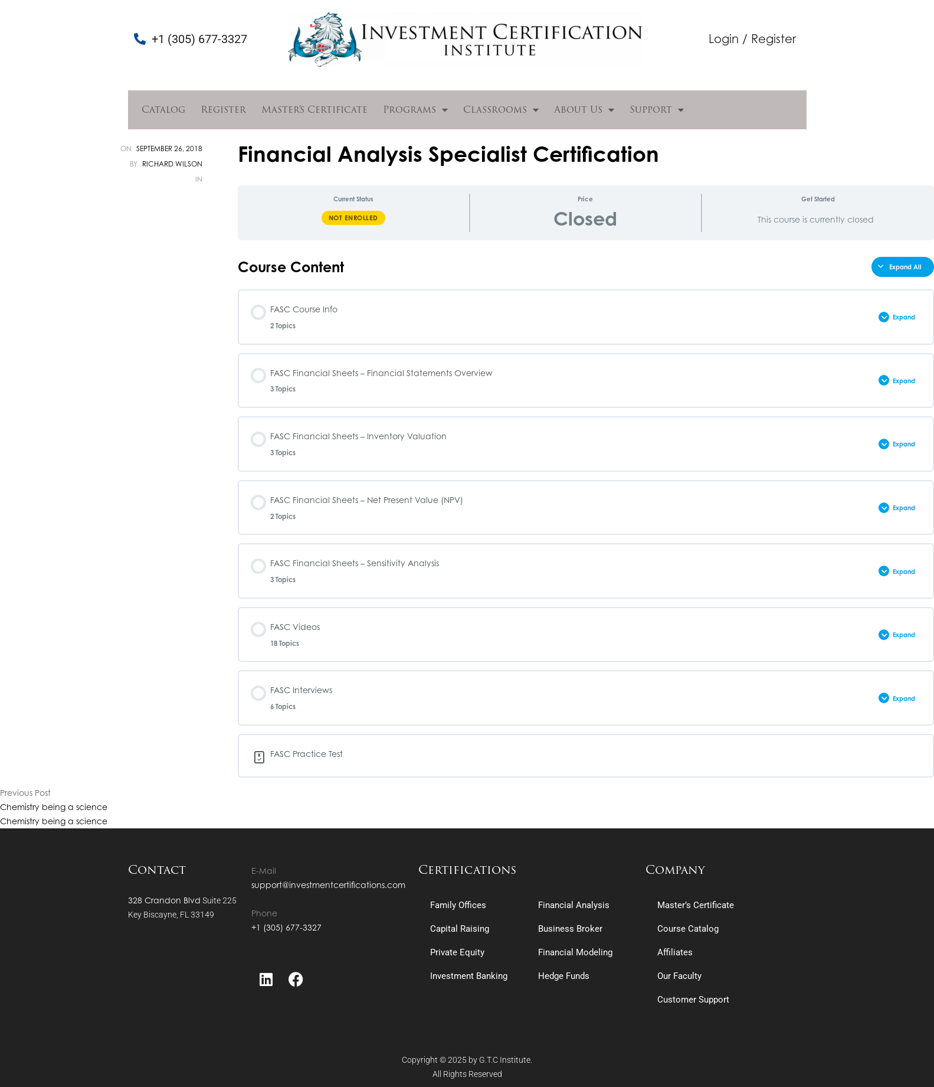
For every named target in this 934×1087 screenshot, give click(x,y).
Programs (415, 109)
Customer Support (693, 999)
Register (223, 109)
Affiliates (675, 952)
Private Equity (457, 952)
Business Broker (570, 928)
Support (657, 109)
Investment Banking (468, 976)
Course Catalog (688, 928)
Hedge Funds (563, 976)
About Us (584, 109)
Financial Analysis (573, 905)
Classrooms (501, 109)
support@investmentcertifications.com (328, 885)
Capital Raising (459, 928)
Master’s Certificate (314, 109)
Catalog (163, 109)
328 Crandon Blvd (164, 900)
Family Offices (458, 905)
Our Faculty (679, 976)
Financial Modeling (575, 952)
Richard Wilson (172, 163)
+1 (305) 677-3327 (286, 927)
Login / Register (752, 38)
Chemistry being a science (53, 807)
